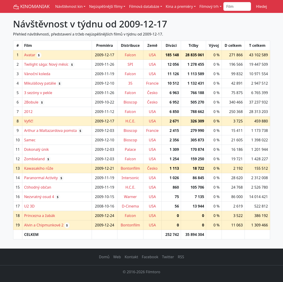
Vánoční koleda (37, 73)
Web (117, 256)
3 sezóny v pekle (38, 92)
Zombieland (34, 158)
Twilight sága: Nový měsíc (46, 64)
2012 (28, 111)
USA (152, 54)
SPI (130, 64)
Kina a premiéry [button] (179, 6)
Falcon (130, 54)
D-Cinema (130, 206)
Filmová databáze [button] (144, 6)
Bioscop (130, 102)
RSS (181, 256)
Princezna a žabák (39, 215)
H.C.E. (130, 121)
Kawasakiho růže (38, 168)
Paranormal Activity (41, 177)
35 (130, 83)
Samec (29, 139)
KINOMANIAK (31, 6)
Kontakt (131, 256)
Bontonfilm (130, 168)
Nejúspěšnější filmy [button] (106, 6)
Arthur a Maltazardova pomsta (50, 130)
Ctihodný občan (37, 187)
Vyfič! (28, 121)
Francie (152, 83)
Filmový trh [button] (209, 6)
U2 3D (29, 206)
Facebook (150, 256)
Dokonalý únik (36, 149)
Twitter (168, 256)
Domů (104, 256)
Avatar (29, 54)
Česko (152, 92)
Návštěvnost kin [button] (69, 6)
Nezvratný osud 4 (39, 196)
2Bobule (31, 102)
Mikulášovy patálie (40, 83)
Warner (130, 196)
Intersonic (130, 177)
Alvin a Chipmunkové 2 (44, 225)
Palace (130, 149)
